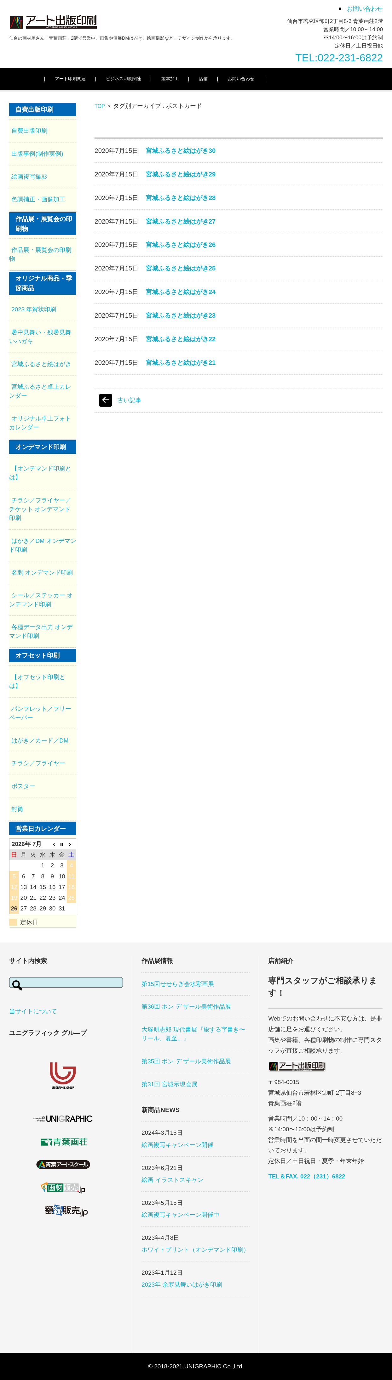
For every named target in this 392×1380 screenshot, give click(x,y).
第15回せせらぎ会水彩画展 (177, 984)
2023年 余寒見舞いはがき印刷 (181, 1284)
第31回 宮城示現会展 (169, 1084)
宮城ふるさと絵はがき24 (181, 291)
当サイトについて (33, 1011)
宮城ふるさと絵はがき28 (181, 197)
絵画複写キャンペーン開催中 (180, 1214)
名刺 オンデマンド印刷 (42, 572)
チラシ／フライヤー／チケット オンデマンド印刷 (40, 509)
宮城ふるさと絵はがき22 (181, 339)
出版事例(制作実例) (37, 153)
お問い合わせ (252, 78)
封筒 (17, 809)
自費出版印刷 (29, 130)
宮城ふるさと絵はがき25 (181, 268)
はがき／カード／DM (39, 740)
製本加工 (181, 78)
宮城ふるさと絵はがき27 (181, 221)
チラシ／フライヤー (38, 763)
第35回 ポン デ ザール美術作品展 (186, 1061)
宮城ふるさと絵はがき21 (181, 362)
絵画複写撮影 (29, 176)
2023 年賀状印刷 (33, 309)
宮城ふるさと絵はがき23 (181, 315)
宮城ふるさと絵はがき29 (181, 174)
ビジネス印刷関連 (134, 78)
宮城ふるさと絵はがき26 (181, 244)
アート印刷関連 (81, 78)
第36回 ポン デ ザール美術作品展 (186, 1006)
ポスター (23, 786)
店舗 (214, 78)
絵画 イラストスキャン (172, 1180)
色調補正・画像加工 (38, 199)
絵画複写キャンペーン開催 (177, 1145)
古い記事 (129, 400)
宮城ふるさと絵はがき (41, 364)
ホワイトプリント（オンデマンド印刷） (195, 1249)
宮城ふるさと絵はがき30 (181, 150)
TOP (100, 106)
